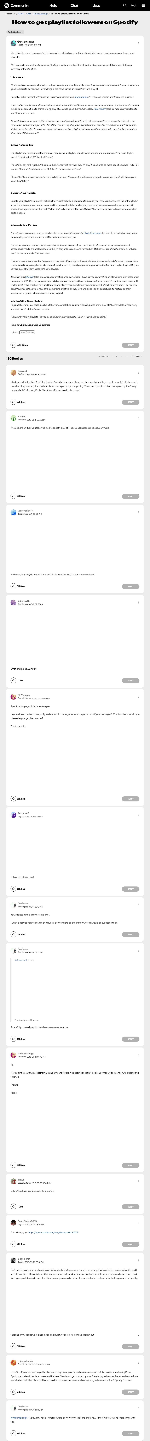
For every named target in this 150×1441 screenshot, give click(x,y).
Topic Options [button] (14, 32)
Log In (134, 5)
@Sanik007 (100, 108)
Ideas (96, 5)
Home (21, 13)
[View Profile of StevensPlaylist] (25, 510)
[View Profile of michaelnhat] (23, 1258)
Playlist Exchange (92, 233)
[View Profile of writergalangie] (25, 1361)
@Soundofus (81, 96)
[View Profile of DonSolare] (23, 903)
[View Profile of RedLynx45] (23, 813)
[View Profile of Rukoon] (21, 416)
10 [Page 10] (132, 356)
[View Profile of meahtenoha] (27, 41)
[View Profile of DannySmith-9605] (27, 1221)
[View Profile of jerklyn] (20, 1179)
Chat (74, 5)
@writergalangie (19, 1417)
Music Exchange (41, 13)
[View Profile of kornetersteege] (25, 1053)
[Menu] (143, 6)
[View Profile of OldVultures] (23, 695)
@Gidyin (29, 276)
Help (53, 5)
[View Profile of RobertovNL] (23, 601)
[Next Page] (139, 356)
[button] (139, 43)
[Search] (124, 5)
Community (16, 5)
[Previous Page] (103, 356)
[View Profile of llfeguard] (22, 371)
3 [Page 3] (121, 356)
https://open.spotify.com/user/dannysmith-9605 (53, 1232)
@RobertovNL (21, 960)
